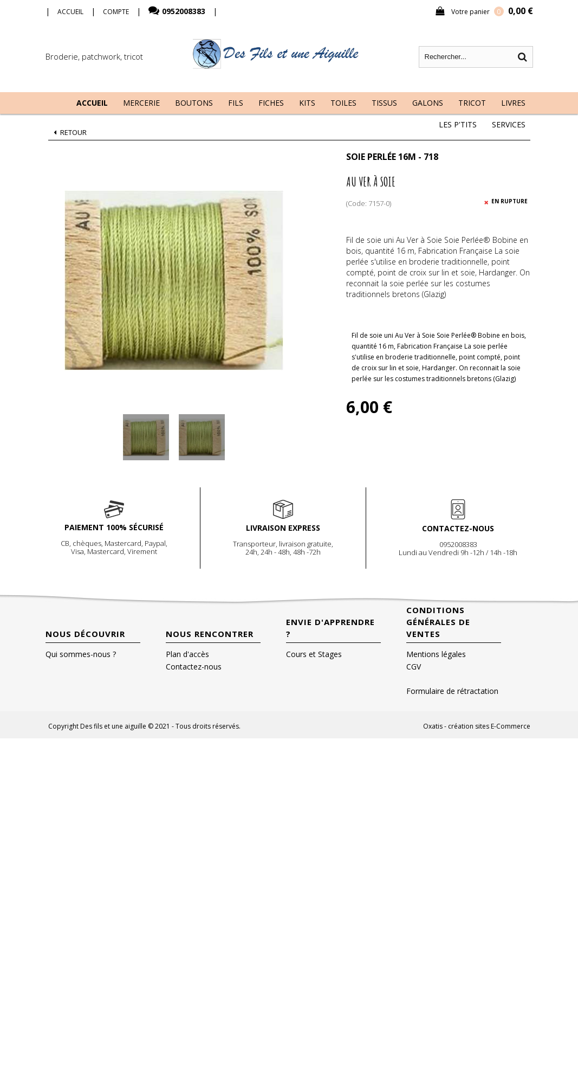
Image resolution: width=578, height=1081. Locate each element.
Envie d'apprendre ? (330, 627)
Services (508, 124)
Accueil (92, 103)
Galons (427, 103)
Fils (235, 103)
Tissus (384, 103)
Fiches (271, 103)
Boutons (194, 103)
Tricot (472, 103)
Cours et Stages (314, 654)
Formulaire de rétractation (452, 691)
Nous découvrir (85, 633)
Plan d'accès (187, 654)
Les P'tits (458, 124)
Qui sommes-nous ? (81, 654)
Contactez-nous (194, 666)
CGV (413, 666)
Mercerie (141, 103)
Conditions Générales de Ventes (438, 621)
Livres (513, 103)
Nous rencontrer (210, 633)
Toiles (343, 103)
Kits (307, 103)
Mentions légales (436, 654)
